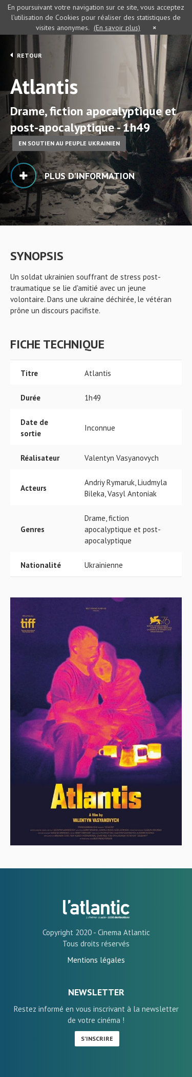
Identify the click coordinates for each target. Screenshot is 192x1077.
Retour (26, 55)
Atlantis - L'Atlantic (96, 909)
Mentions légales (96, 960)
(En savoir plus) (117, 27)
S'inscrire (97, 1038)
